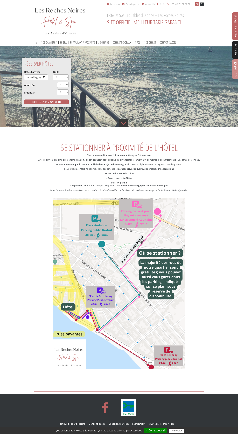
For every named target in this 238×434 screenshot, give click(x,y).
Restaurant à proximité (82, 42)
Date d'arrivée (32, 72)
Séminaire (103, 42)
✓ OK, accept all (156, 430)
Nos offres (150, 42)
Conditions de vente (119, 424)
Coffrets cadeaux (122, 42)
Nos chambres (49, 42)
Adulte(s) (29, 85)
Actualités (148, 4)
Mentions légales (97, 424)
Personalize (177, 430)
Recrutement (138, 424)
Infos (137, 42)
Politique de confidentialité (72, 424)
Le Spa (63, 42)
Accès (161, 4)
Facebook (113, 4)
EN (202, 4)
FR (196, 4)
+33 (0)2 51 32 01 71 (178, 4)
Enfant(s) (29, 92)
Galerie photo (130, 4)
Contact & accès (167, 42)
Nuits (56, 72)
